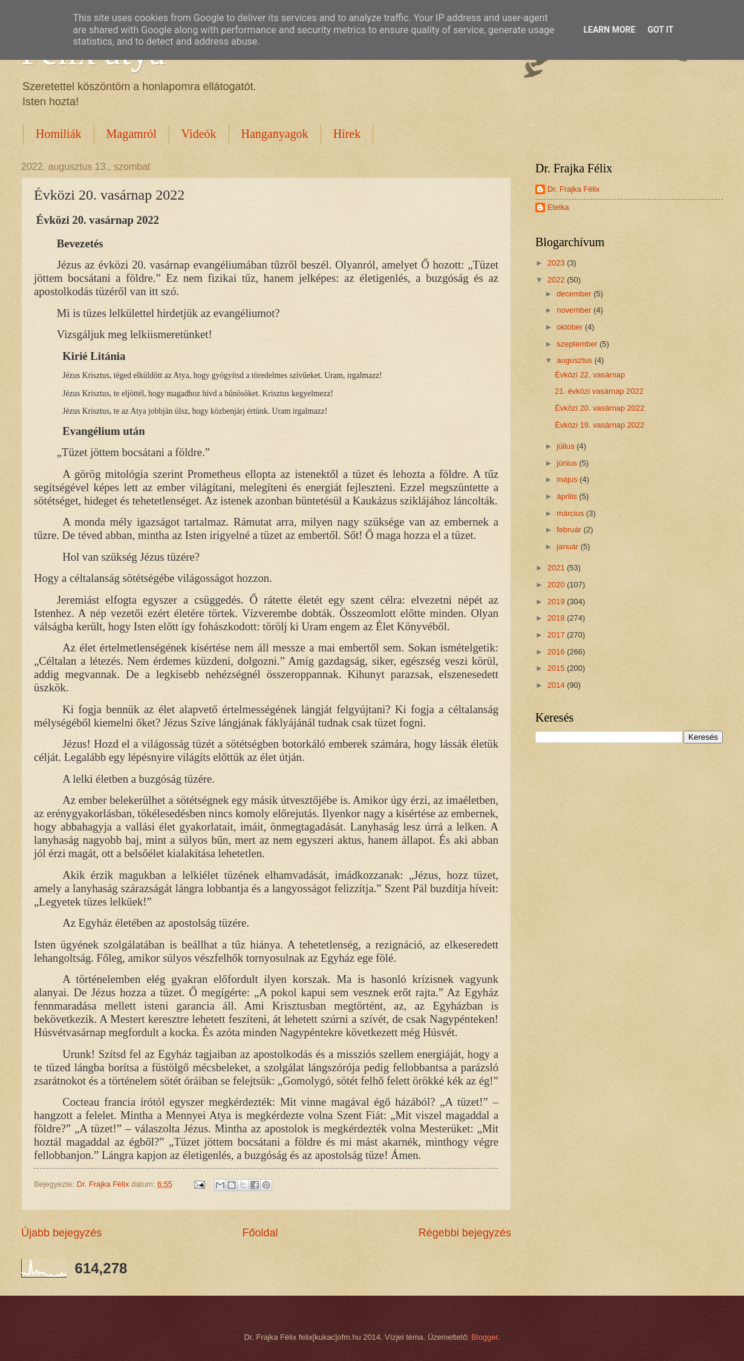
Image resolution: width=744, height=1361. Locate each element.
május (567, 479)
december (574, 293)
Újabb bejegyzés (61, 1233)
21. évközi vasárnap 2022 (599, 391)
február (569, 529)
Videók (199, 133)
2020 (557, 584)
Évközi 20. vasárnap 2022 (599, 408)
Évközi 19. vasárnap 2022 (599, 424)
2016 (557, 651)
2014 (557, 685)
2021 (557, 567)
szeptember (577, 343)
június (567, 463)
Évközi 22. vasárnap (590, 374)
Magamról (131, 133)
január (568, 546)
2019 (557, 601)
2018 (557, 617)
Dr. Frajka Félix (573, 189)
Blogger (484, 1337)
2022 (557, 279)
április (567, 496)
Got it (660, 29)
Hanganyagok (274, 133)
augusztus (575, 360)
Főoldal (260, 1233)
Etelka (558, 207)
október (570, 326)
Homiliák (59, 133)
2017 (557, 634)
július (566, 446)
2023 (557, 262)
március (571, 513)
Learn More (609, 29)
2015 (557, 668)
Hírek (347, 133)
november (574, 310)
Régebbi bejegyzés (465, 1233)
